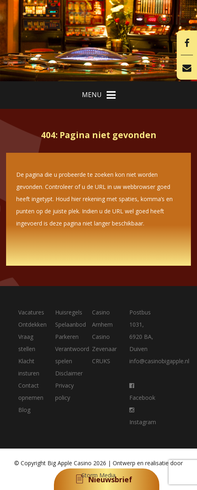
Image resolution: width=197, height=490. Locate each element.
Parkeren (67, 336)
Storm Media (98, 475)
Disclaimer (69, 373)
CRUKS (101, 361)
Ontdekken (32, 324)
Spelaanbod (70, 324)
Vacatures (31, 312)
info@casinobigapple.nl (159, 361)
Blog (24, 410)
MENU (99, 95)
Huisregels (68, 312)
